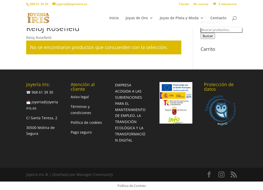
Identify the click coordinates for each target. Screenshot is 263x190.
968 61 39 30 (39, 4)
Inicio (114, 18)
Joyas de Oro (137, 18)
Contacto (218, 18)
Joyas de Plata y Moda (179, 18)
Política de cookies (86, 122)
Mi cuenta (200, 4)
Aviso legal (80, 96)
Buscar (208, 36)
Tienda (184, 4)
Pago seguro (81, 132)
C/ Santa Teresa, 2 (41, 117)
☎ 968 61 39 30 (39, 92)
